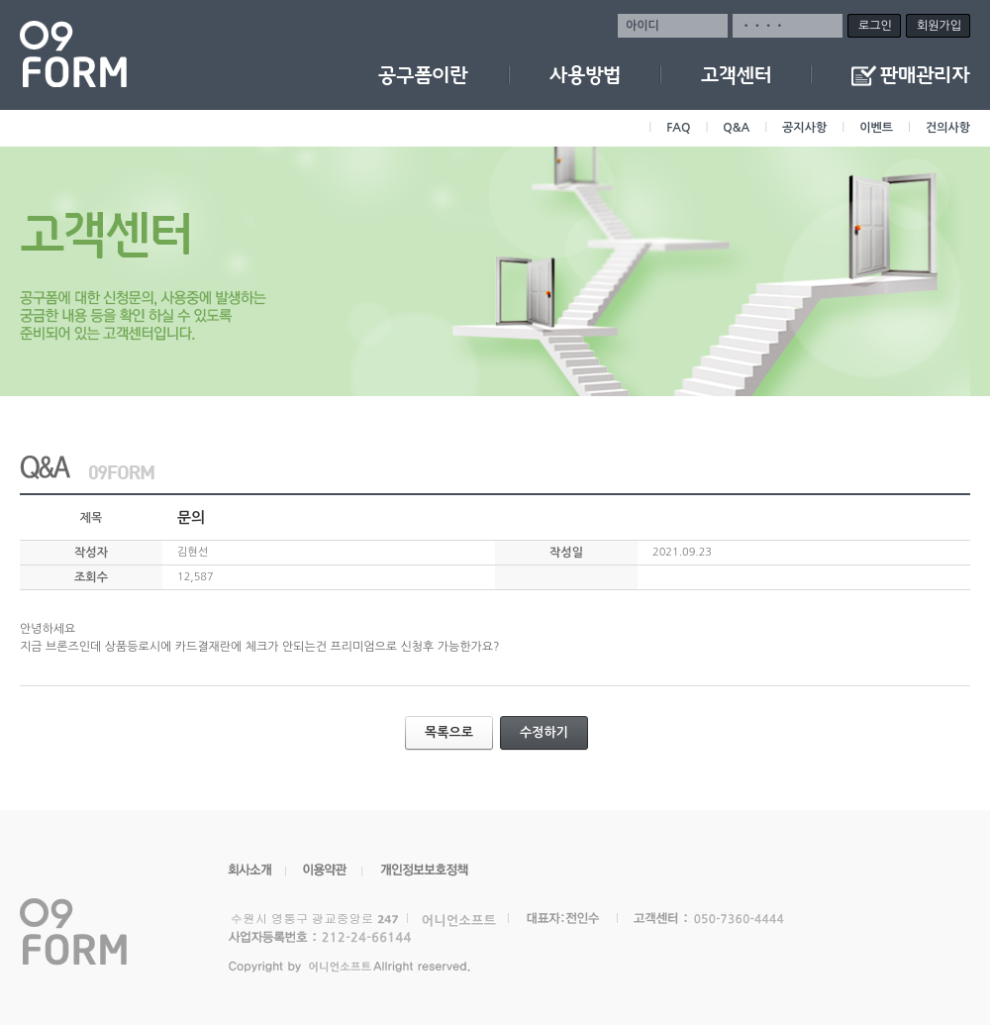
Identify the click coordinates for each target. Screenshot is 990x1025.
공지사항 (804, 128)
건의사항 (948, 128)
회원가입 (939, 26)
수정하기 (552, 733)
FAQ (678, 128)
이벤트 (876, 128)
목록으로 (457, 733)
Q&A (736, 128)
